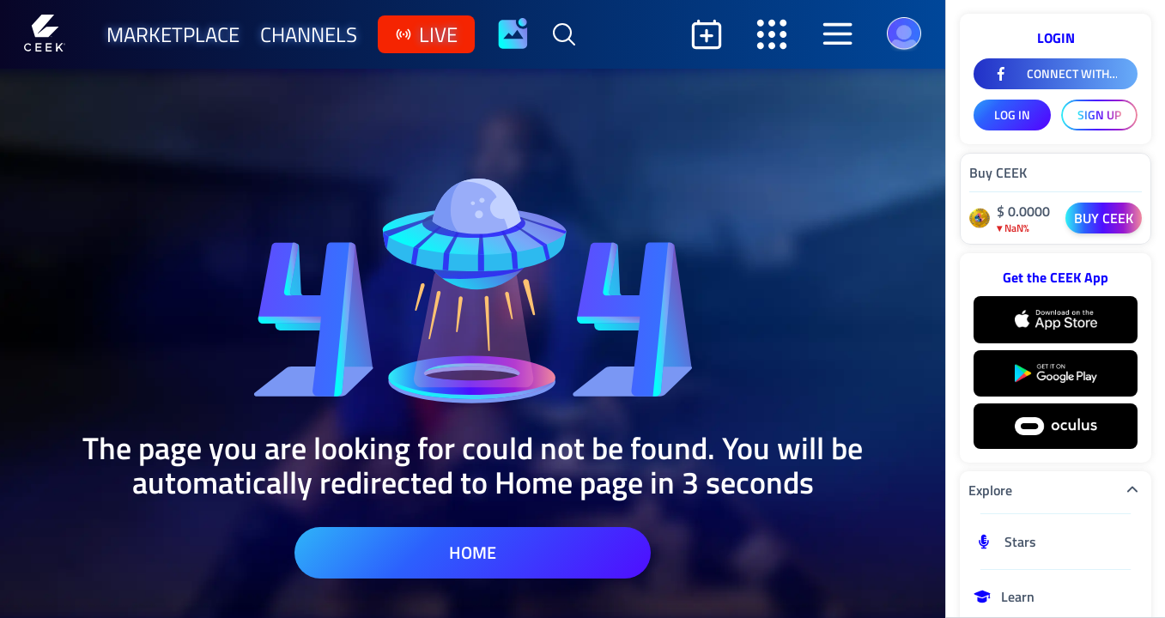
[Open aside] (837, 34)
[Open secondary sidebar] (771, 34)
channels (308, 34)
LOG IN (1012, 115)
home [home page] (472, 552)
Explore (1055, 490)
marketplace (173, 34)
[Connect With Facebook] (1056, 73)
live (426, 34)
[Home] (44, 34)
